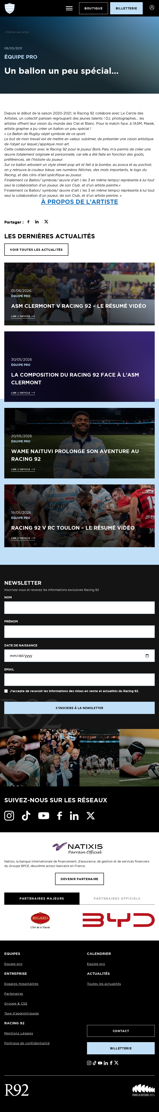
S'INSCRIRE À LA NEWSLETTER (79, 708)
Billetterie (121, 1048)
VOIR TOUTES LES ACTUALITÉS (36, 249)
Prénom (11, 621)
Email (9, 669)
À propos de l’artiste (79, 201)
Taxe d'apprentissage (21, 1013)
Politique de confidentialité (27, 1043)
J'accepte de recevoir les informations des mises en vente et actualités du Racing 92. (74, 691)
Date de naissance (20, 645)
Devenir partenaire (79, 879)
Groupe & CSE (15, 1003)
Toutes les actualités (104, 984)
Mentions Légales (18, 1033)
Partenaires (13, 993)
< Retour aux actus (16, 32)
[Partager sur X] (46, 222)
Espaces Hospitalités (21, 984)
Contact (121, 1031)
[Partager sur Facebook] (28, 222)
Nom (8, 597)
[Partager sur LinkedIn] (37, 222)
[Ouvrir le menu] (69, 8)
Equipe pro (13, 964)
